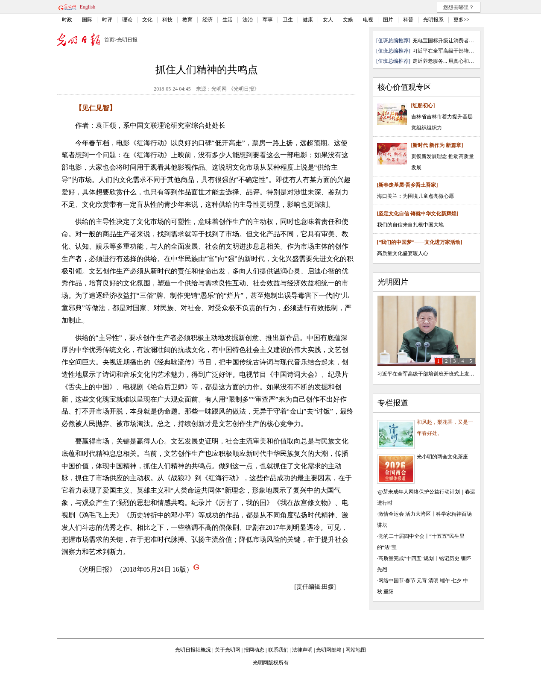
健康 (308, 20)
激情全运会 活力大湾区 (404, 514)
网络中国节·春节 (396, 581)
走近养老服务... (429, 61)
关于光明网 (227, 650)
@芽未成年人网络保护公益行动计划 (419, 492)
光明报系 (433, 20)
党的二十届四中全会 (401, 536)
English (88, 7)
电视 (368, 20)
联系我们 (278, 650)
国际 (87, 20)
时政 (67, 20)
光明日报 (127, 40)
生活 (227, 20)
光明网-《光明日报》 (235, 89)
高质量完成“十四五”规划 (406, 558)
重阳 (388, 592)
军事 (268, 20)
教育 (187, 20)
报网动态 (254, 650)
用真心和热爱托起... (470, 61)
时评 (107, 20)
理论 (127, 20)
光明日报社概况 (193, 650)
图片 (388, 20)
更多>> (461, 20)
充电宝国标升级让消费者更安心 (448, 41)
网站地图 (355, 650)
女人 (328, 20)
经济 (207, 20)
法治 (248, 20)
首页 (109, 40)
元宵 (422, 581)
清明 (433, 581)
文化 (147, 20)
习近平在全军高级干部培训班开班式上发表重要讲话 (436, 374)
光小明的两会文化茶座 (442, 457)
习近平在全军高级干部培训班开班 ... (453, 51)
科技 (167, 20)
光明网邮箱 (329, 650)
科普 (408, 20)
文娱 (348, 20)
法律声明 (302, 650)
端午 (445, 581)
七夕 (456, 581)
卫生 (288, 20)
